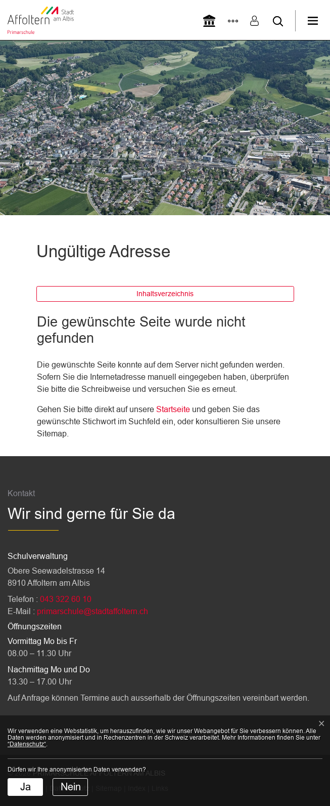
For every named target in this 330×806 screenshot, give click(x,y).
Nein (71, 786)
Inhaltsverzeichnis (165, 294)
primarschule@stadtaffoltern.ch (92, 611)
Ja (25, 786)
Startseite (173, 409)
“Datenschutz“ (27, 744)
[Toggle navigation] (318, 20)
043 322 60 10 (65, 599)
